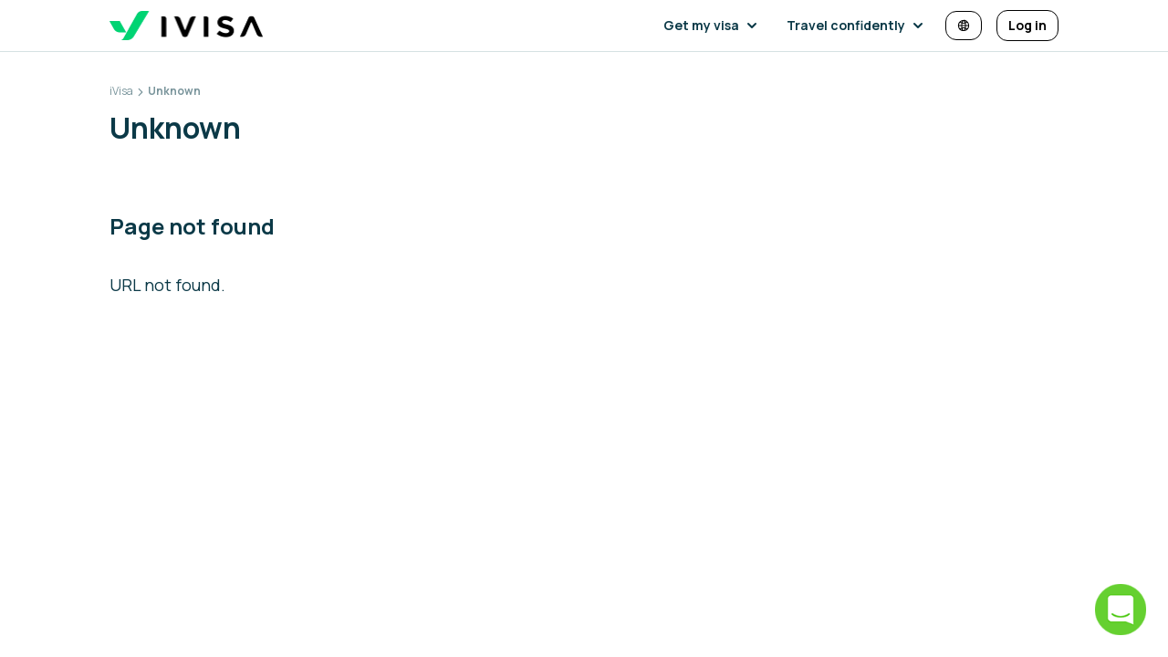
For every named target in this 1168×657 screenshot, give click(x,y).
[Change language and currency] (963, 25)
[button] (714, 25)
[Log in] (1027, 25)
